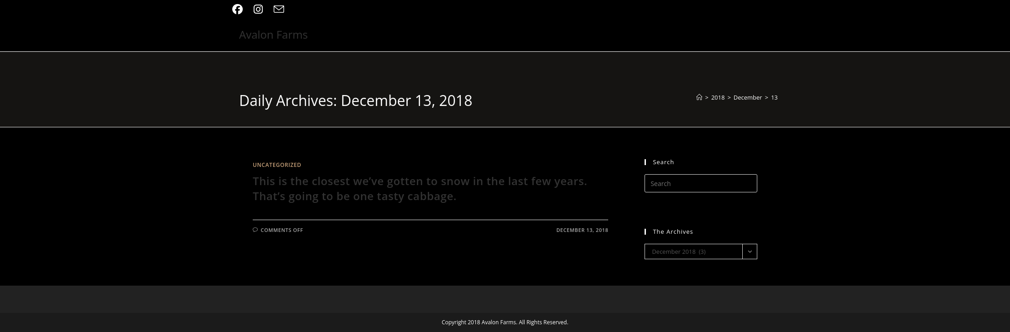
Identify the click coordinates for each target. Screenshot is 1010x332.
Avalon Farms (273, 34)
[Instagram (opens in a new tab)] (258, 9)
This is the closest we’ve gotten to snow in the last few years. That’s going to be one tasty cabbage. (420, 188)
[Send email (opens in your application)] (279, 9)
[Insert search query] (701, 183)
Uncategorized (277, 165)
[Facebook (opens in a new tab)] (240, 9)
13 (774, 97)
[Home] (699, 97)
